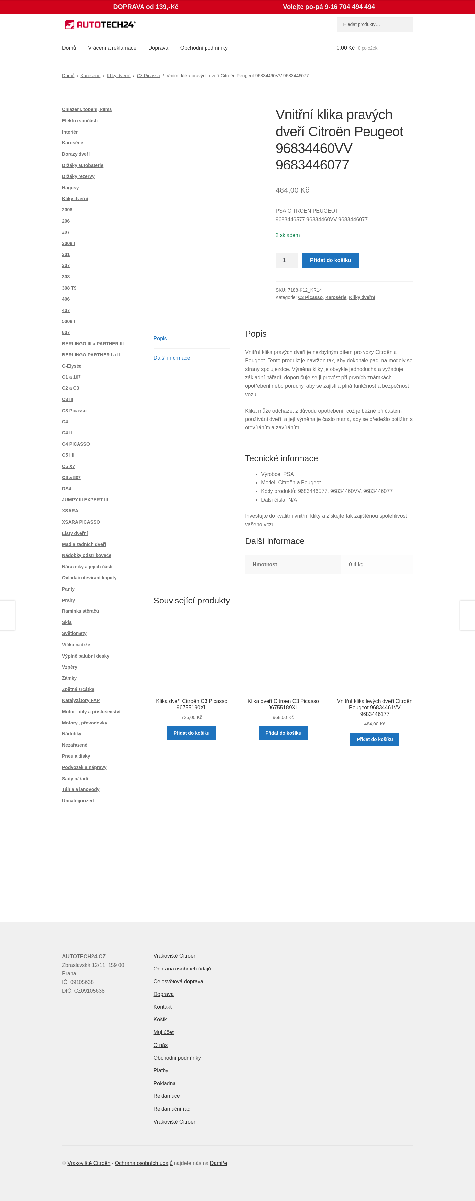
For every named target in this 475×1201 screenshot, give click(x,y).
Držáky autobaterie (82, 165)
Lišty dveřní (75, 533)
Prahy (68, 600)
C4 (65, 421)
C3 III (67, 399)
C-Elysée (71, 366)
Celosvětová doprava (178, 981)
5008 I (68, 321)
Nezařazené (74, 745)
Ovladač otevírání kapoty (89, 577)
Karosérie (90, 75)
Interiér (70, 132)
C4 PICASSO (76, 444)
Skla (67, 622)
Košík (160, 1019)
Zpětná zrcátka (78, 689)
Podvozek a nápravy (84, 767)
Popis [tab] (160, 338)
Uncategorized (78, 800)
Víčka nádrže (76, 644)
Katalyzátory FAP (81, 700)
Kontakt (163, 1007)
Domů (69, 48)
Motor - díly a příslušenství (91, 711)
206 (66, 221)
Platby (161, 1070)
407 (66, 310)
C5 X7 (68, 466)
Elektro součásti (80, 120)
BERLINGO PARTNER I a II (91, 354)
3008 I (68, 243)
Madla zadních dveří (84, 544)
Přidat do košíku (330, 260)
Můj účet (164, 1032)
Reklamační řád (172, 1109)
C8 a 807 (71, 477)
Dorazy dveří (76, 154)
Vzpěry (69, 667)
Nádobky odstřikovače (86, 555)
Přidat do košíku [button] (192, 733)
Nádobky (71, 733)
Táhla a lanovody (81, 789)
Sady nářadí (75, 778)
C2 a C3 (70, 388)
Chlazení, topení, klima (87, 109)
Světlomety (74, 633)
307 (66, 265)
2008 (67, 209)
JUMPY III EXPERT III (85, 499)
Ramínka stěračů (80, 611)
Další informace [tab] (172, 358)
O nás (161, 1045)
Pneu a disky (76, 756)
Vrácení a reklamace (112, 48)
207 (66, 232)
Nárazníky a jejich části (87, 566)
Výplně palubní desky (85, 656)
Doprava (158, 48)
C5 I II (68, 455)
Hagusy (70, 187)
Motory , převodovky (84, 722)
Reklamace (167, 1096)
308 (66, 276)
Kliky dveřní (118, 75)
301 (66, 254)
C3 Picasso (148, 75)
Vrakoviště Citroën (175, 956)
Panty (68, 589)
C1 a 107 (71, 377)
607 (66, 332)
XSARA (70, 510)
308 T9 (69, 288)
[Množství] (287, 260)
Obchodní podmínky (204, 48)
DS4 (66, 488)
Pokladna (165, 1083)
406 (66, 299)
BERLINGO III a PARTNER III (93, 343)
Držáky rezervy (78, 176)
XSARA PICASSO (81, 522)
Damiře (218, 1163)
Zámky (69, 678)
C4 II (67, 432)
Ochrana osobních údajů (182, 968)
